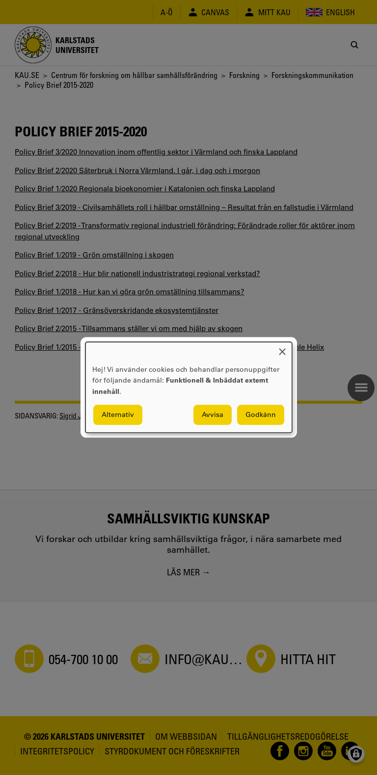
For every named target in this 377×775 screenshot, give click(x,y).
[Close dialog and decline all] (282, 348)
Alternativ (118, 415)
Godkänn (260, 415)
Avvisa (212, 415)
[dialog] (188, 387)
